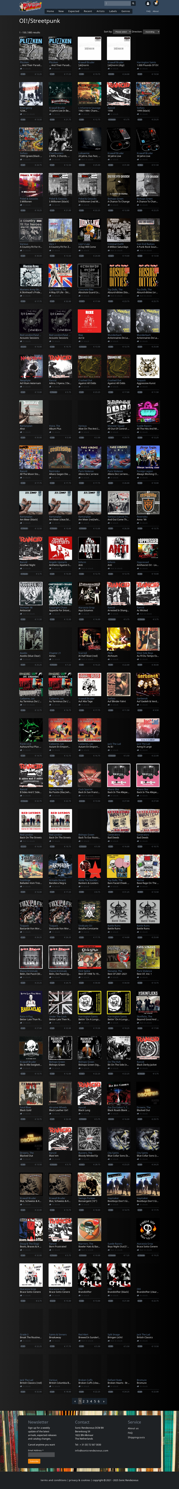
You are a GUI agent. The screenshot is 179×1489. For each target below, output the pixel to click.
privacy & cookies (79, 1480)
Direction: (137, 31)
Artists (101, 11)
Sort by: (108, 31)
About (156, 11)
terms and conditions (54, 1480)
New (61, 11)
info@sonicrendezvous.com (91, 1450)
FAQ (149, 11)
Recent (88, 11)
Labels (113, 11)
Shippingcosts (136, 1437)
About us (133, 1428)
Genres (125, 11)
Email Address (36, 1450)
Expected (73, 11)
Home (50, 11)
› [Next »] (104, 1401)
